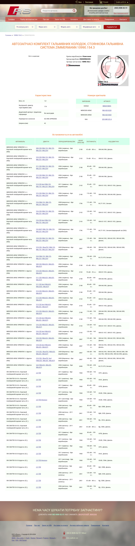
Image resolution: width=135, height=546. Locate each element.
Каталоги (74, 19)
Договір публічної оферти (79, 525)
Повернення (109, 19)
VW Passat (23, 540)
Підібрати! (112, 27)
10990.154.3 (18, 35)
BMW (14, 538)
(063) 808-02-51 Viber (76, 533)
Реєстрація (89, 2)
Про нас (46, 19)
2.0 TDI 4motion (41, 400)
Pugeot (46, 538)
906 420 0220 (106, 110)
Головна (11, 19)
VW (17, 540)
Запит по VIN (60, 19)
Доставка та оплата (91, 19)
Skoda (33, 538)
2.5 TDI (38, 407)
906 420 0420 (106, 115)
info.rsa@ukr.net (72, 538)
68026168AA (107, 106)
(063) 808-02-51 (121, 8)
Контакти (123, 19)
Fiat (13, 540)
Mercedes (20, 538)
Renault (39, 538)
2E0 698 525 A (107, 119)
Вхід (79, 2)
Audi (28, 538)
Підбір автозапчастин (28, 19)
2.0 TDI (38, 373)
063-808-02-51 (58, 514)
